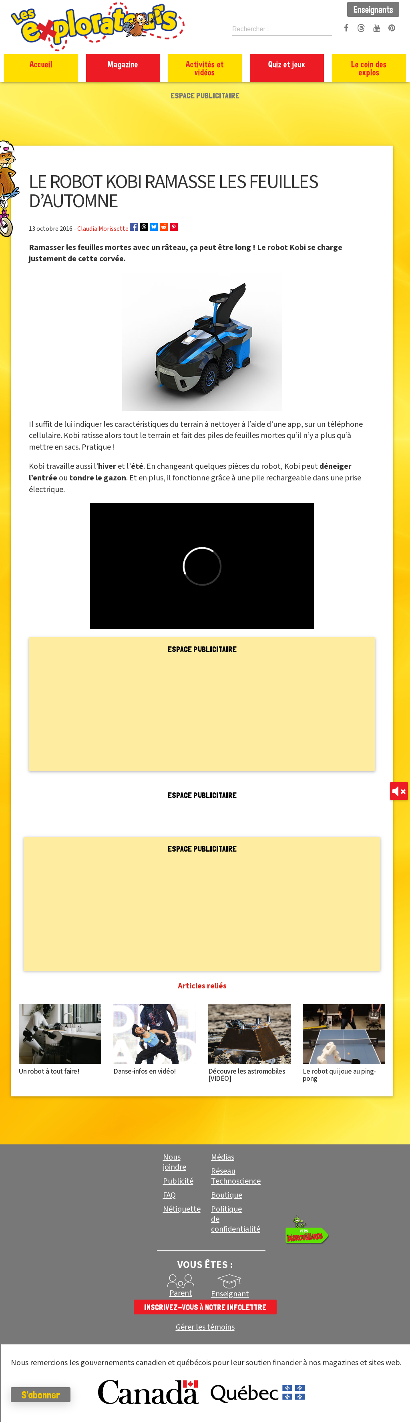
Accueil (41, 64)
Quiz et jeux (286, 64)
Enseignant (230, 1294)
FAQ (169, 1195)
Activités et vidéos (205, 68)
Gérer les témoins (205, 1327)
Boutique (226, 1195)
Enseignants (373, 9)
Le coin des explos (369, 68)
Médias (222, 1157)
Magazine (123, 64)
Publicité (178, 1181)
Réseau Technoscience (236, 1176)
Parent (180, 1293)
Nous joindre (174, 1162)
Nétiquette (182, 1209)
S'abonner (49, 1395)
